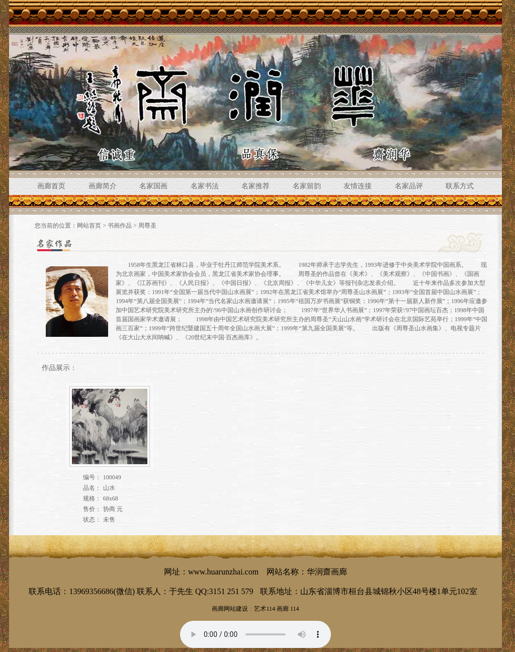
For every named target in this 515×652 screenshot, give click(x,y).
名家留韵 (307, 186)
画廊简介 (103, 186)
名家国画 (153, 186)
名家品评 (409, 186)
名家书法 (205, 186)
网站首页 (89, 225)
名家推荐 (255, 186)
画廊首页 (51, 186)
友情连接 (358, 186)
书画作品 (120, 225)
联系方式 (460, 186)
